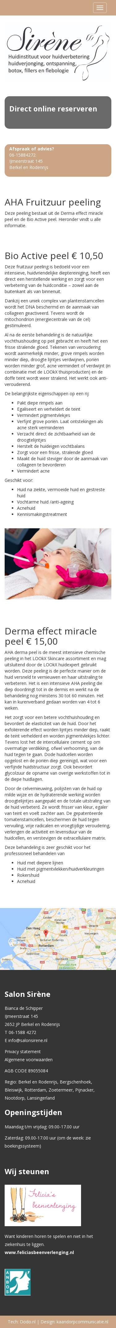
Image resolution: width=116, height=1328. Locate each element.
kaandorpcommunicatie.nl (82, 1322)
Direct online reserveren (53, 109)
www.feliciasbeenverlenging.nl (39, 1252)
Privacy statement (23, 1051)
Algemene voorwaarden (29, 1059)
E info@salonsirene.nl (26, 1040)
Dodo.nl (28, 1322)
